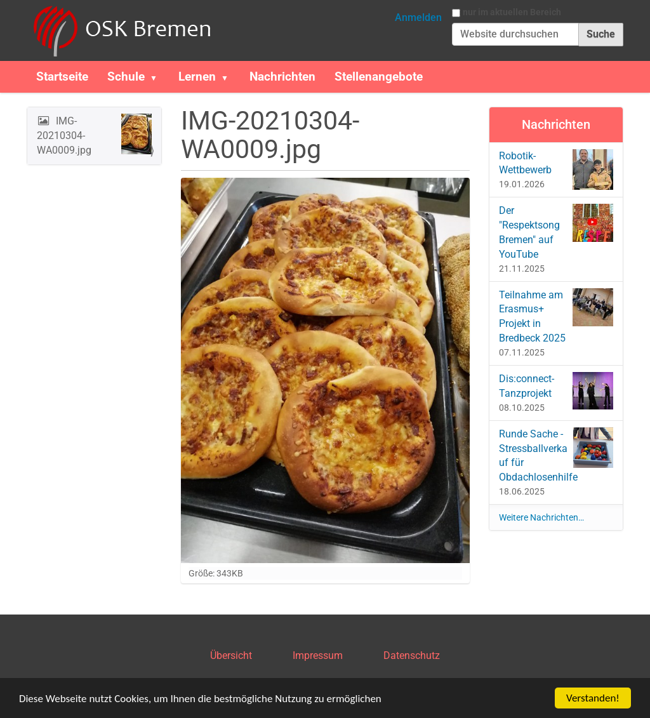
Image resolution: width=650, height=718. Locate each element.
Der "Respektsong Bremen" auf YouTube (556, 232)
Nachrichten (282, 76)
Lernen (197, 76)
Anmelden (418, 17)
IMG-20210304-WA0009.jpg (94, 135)
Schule (126, 76)
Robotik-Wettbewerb (556, 169)
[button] (159, 77)
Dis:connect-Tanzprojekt (556, 390)
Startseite (62, 76)
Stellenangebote (379, 76)
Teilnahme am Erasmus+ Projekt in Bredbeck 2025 (556, 316)
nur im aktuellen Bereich (512, 12)
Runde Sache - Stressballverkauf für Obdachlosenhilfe (556, 455)
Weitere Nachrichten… (541, 517)
